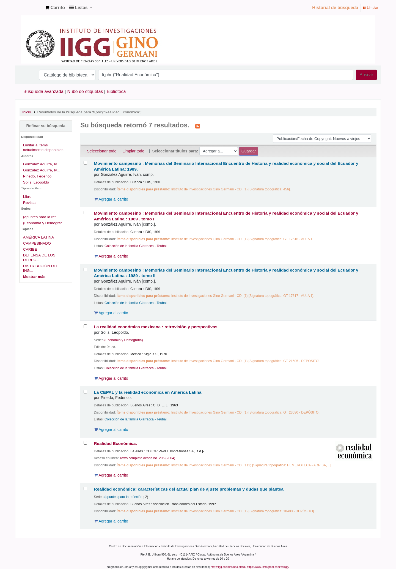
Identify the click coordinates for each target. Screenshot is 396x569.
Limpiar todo (133, 151)
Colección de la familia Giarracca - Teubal (136, 246)
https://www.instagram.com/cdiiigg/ (268, 566)
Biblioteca (116, 91)
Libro (27, 197)
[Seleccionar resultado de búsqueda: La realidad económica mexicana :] (85, 326)
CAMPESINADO (37, 243)
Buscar (366, 74)
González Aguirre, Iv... (41, 164)
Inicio (26, 112)
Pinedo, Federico (37, 176)
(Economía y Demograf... (44, 223)
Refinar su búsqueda (45, 126)
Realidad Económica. (115, 443)
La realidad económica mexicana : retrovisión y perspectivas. (156, 326)
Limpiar (370, 8)
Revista (29, 203)
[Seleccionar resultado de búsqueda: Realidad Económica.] (85, 443)
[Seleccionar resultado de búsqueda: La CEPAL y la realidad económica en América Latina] (85, 391)
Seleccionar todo (101, 151)
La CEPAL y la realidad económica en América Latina (147, 392)
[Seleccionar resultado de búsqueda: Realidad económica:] (85, 488)
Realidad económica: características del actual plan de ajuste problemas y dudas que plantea (189, 489)
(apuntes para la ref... (41, 217)
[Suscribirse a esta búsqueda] (197, 126)
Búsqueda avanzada (43, 91)
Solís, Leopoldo (36, 182)
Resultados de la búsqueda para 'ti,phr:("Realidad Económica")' (89, 112)
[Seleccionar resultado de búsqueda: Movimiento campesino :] (85, 163)
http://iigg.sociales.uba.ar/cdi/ (228, 566)
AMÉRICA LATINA (38, 237)
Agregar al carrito (111, 199)
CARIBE (30, 249)
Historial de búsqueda (335, 7)
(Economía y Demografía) (123, 340)
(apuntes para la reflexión (123, 497)
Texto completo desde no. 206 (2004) (147, 458)
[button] (55, 7)
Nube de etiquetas (85, 91)
